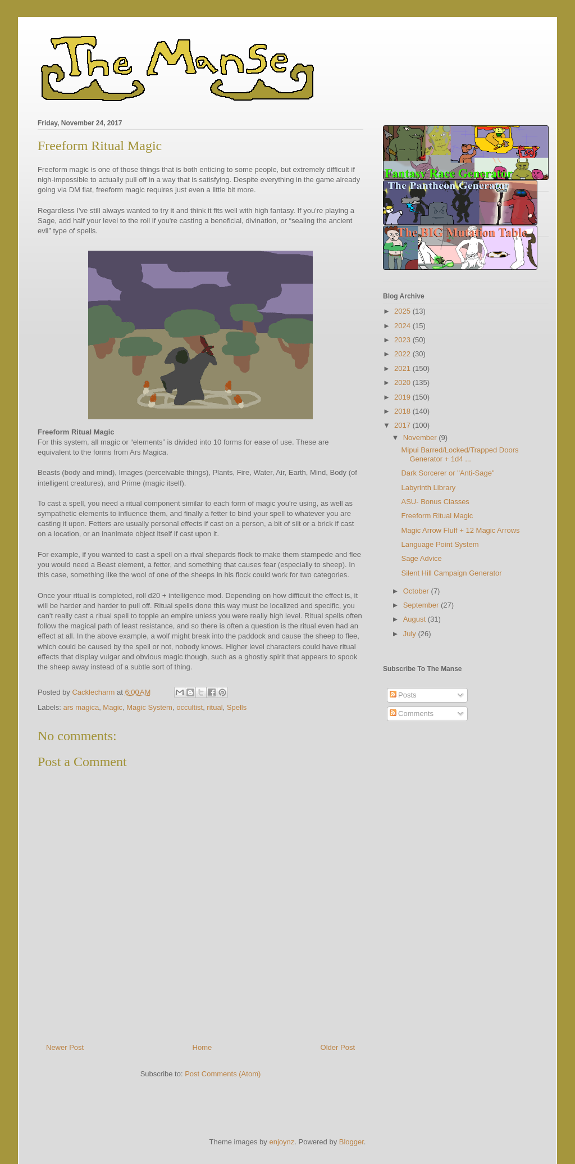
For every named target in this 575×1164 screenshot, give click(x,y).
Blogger (351, 1142)
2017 (403, 425)
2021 (403, 368)
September (422, 605)
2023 (403, 340)
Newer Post (65, 1047)
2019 (403, 397)
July (410, 633)
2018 (403, 411)
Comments (411, 713)
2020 (403, 382)
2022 (403, 354)
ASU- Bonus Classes (435, 501)
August (415, 619)
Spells (237, 707)
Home (202, 1047)
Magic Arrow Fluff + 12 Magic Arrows (460, 530)
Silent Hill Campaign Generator (451, 573)
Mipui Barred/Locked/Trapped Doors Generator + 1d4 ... (459, 454)
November (421, 437)
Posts (403, 695)
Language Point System (439, 544)
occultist (189, 707)
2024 (403, 325)
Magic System (149, 707)
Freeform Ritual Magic (437, 515)
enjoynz (281, 1142)
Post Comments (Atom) (223, 1074)
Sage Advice (421, 558)
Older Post (338, 1047)
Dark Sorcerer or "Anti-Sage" (447, 473)
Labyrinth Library (428, 487)
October (417, 591)
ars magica (81, 707)
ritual (214, 707)
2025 (403, 311)
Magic (112, 707)
